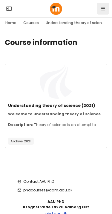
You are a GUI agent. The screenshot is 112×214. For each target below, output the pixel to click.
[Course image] (56, 82)
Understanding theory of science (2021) (51, 105)
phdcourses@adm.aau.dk (47, 190)
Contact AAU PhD (38, 181)
